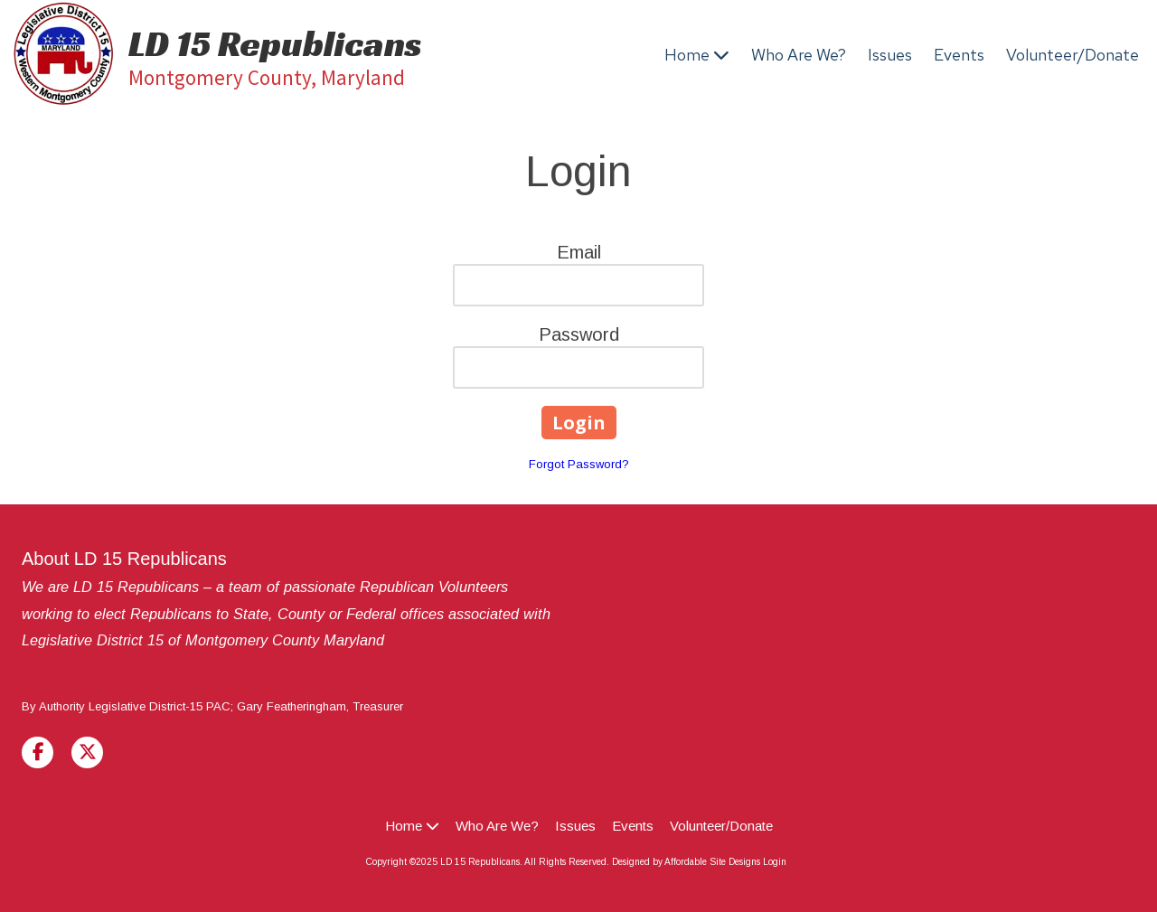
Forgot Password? (579, 464)
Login (774, 862)
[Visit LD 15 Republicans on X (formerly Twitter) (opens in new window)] (87, 752)
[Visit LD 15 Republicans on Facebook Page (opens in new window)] (37, 752)
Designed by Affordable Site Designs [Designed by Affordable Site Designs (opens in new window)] (686, 862)
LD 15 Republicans (275, 43)
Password (579, 334)
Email (579, 252)
